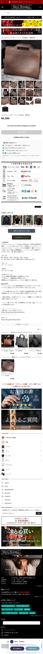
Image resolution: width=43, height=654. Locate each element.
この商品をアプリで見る (21, 324)
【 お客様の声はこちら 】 (21, 237)
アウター (8, 447)
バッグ (7, 469)
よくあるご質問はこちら (12, 153)
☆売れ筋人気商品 (11, 437)
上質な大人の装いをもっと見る (21, 231)
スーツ (7, 451)
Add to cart (21, 132)
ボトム (7, 460)
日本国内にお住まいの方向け (21, 137)
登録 (39, 513)
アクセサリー (9, 465)
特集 (7, 442)
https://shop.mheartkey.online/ (11, 319)
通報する (39, 329)
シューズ (8, 474)
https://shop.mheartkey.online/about (13, 312)
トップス (8, 456)
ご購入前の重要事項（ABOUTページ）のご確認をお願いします (21, 17)
